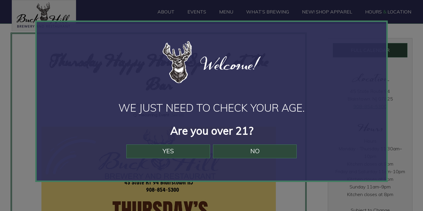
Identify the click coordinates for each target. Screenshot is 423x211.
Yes (165, 155)
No (258, 155)
